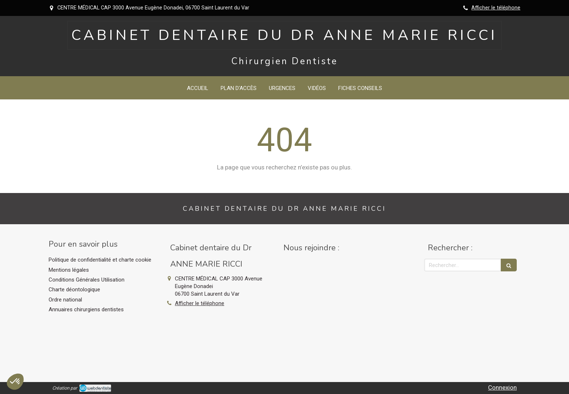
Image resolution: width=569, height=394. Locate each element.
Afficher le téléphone (495, 8)
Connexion (502, 387)
